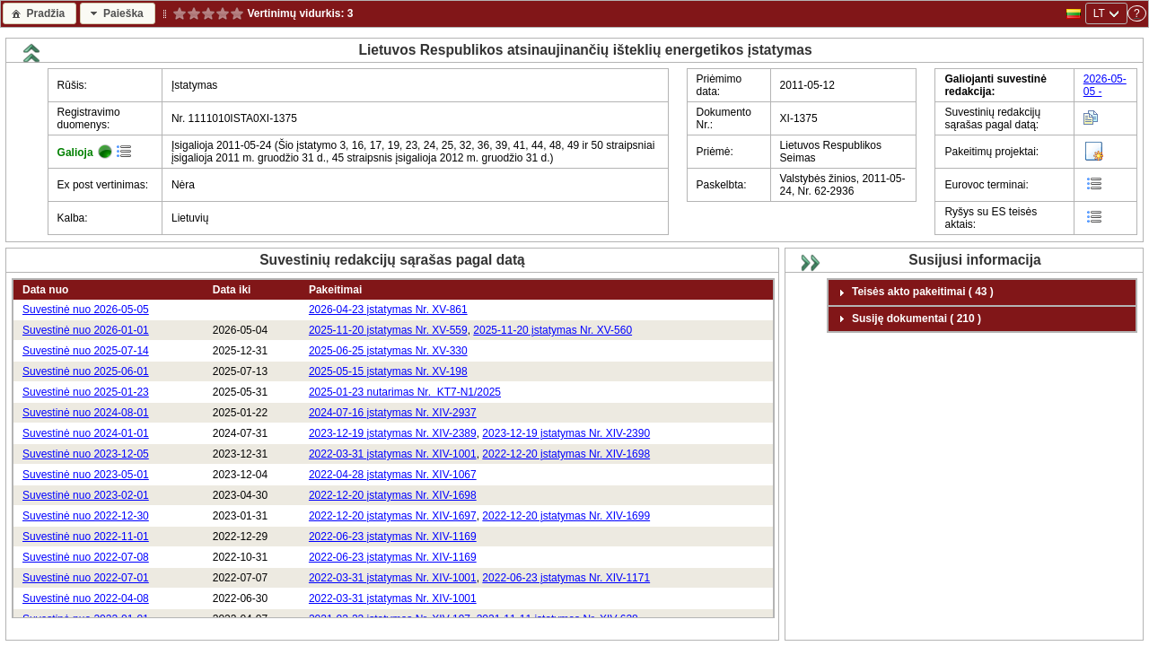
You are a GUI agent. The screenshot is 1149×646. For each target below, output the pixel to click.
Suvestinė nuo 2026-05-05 (85, 309)
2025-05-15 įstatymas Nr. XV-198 (388, 371)
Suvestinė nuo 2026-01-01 (85, 330)
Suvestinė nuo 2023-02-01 (85, 495)
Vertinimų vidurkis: (295, 13)
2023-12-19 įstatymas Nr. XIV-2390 (566, 433)
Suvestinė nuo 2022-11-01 (85, 536)
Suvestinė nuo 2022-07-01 (85, 578)
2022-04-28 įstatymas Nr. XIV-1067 (393, 474)
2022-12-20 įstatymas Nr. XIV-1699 (566, 516)
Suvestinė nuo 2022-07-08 (85, 557)
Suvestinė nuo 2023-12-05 (85, 454)
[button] (39, 13)
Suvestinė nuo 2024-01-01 (85, 433)
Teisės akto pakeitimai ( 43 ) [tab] (914, 292)
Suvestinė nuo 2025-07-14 (85, 351)
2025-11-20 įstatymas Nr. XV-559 (388, 330)
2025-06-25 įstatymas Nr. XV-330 (388, 351)
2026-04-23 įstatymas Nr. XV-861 (388, 309)
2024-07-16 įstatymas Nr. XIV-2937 (393, 412)
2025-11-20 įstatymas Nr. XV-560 (552, 330)
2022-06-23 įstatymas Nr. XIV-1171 (566, 578)
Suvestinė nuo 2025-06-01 (85, 371)
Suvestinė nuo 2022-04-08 (85, 598)
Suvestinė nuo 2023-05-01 (85, 474)
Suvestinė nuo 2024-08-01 (85, 412)
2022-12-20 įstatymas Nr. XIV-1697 (393, 516)
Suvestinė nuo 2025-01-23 (85, 392)
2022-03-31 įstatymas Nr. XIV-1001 (393, 454)
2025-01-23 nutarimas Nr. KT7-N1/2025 (405, 392)
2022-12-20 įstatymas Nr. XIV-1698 (566, 454)
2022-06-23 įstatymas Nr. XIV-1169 (393, 536)
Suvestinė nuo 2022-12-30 (85, 516)
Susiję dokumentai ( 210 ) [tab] (907, 318)
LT (1099, 13)
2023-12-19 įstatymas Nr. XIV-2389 (393, 433)
